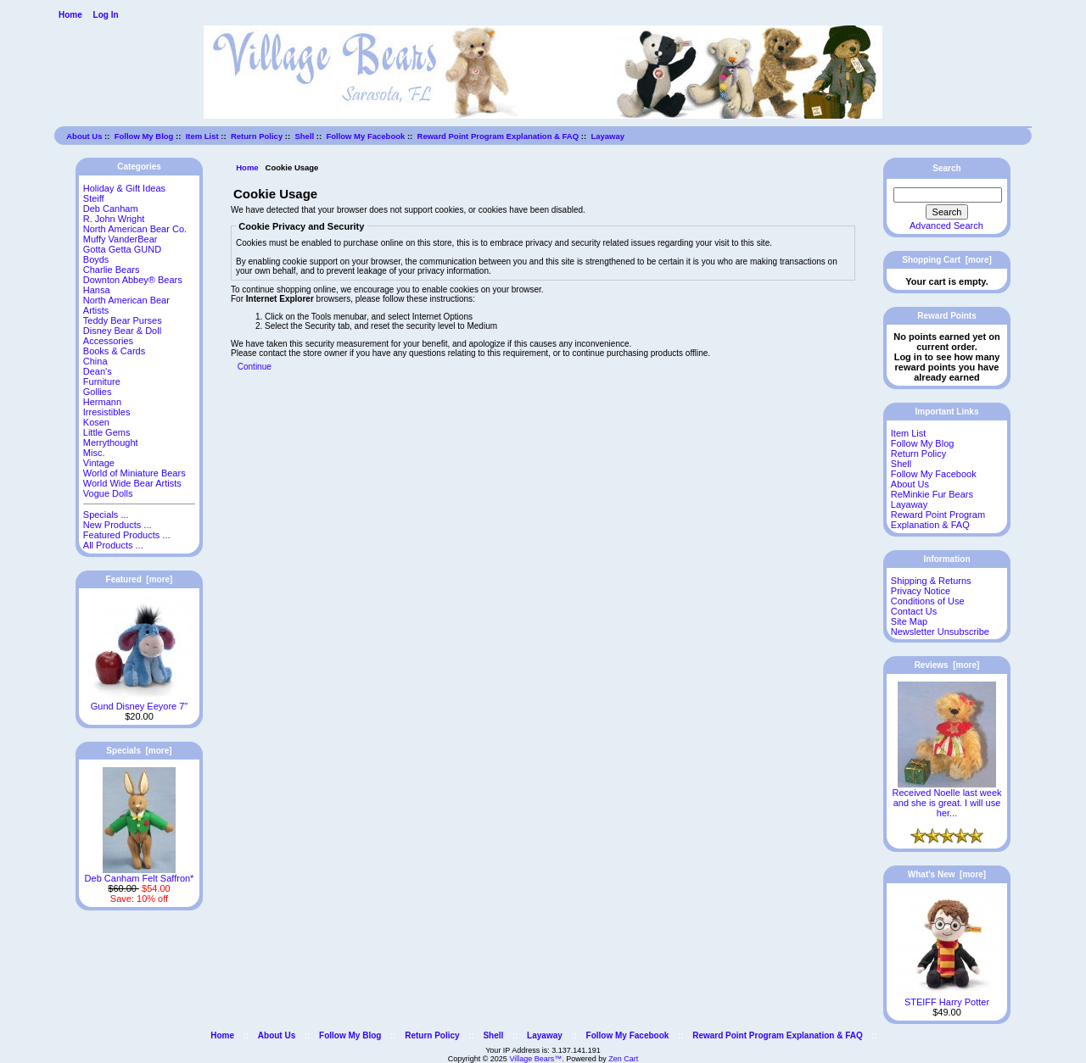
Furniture (101, 381)
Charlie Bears (111, 269)
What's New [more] (947, 874)
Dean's (97, 371)
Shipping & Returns (931, 581)
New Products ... (117, 525)
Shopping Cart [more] (947, 259)
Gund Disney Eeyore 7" (140, 702)
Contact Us (914, 611)
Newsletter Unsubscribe (940, 631)
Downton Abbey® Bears (132, 280)
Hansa (96, 290)
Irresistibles (107, 412)
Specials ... (106, 514)
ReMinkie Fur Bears (932, 494)
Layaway (607, 136)
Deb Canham (110, 208)
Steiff (93, 198)
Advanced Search (946, 225)
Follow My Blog (144, 136)
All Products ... (113, 545)
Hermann (102, 402)
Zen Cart (623, 1059)
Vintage (99, 463)
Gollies (97, 392)
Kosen (96, 422)
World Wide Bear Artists (132, 483)
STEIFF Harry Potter (947, 997)
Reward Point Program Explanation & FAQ (498, 136)
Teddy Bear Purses (122, 320)
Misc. (94, 453)
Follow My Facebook (365, 136)
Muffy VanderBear (120, 239)
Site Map (909, 621)
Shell (304, 136)
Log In (106, 14)
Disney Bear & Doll (122, 331)
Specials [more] (138, 750)
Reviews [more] (947, 665)
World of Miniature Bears (134, 473)
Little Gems (107, 432)
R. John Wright (114, 219)
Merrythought (110, 442)
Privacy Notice (920, 591)
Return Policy (257, 136)
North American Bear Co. (135, 229)
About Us (84, 136)
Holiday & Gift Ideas (124, 188)
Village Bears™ (535, 1059)
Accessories (108, 341)
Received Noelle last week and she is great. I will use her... (946, 798)
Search (946, 168)
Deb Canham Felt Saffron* (139, 874)
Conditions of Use (928, 601)
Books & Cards (114, 351)
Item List (202, 136)
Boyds (96, 259)
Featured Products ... (127, 535)
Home (70, 14)
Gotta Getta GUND (122, 249)
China (95, 361)
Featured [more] (139, 579)
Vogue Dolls (108, 493)
